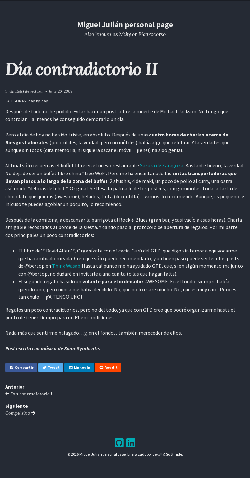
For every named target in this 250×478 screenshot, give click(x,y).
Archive (138, 6)
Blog (120, 6)
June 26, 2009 (61, 91)
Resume (102, 6)
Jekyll (157, 454)
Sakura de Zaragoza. (162, 165)
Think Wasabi (67, 266)
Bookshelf (161, 6)
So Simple (174, 454)
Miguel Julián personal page (125, 24)
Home (83, 6)
